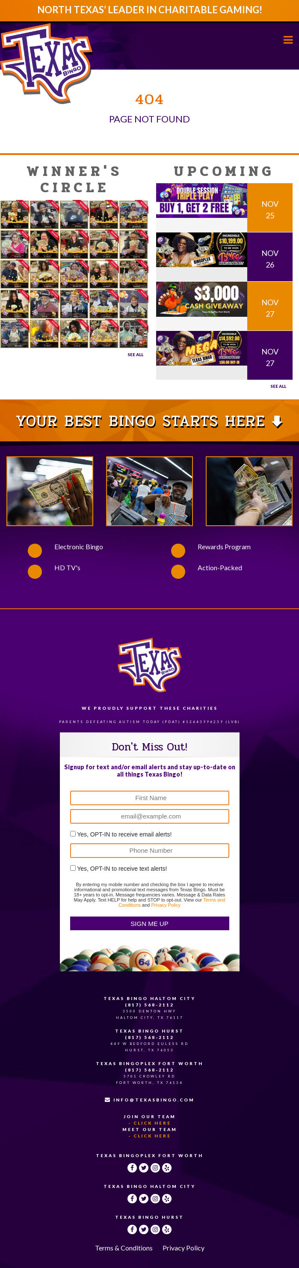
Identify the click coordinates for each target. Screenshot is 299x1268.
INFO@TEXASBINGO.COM (150, 1099)
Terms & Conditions (124, 1248)
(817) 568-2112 (149, 1004)
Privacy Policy (165, 905)
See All (135, 354)
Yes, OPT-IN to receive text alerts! (122, 868)
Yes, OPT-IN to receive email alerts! (124, 834)
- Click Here (149, 1122)
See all (278, 386)
